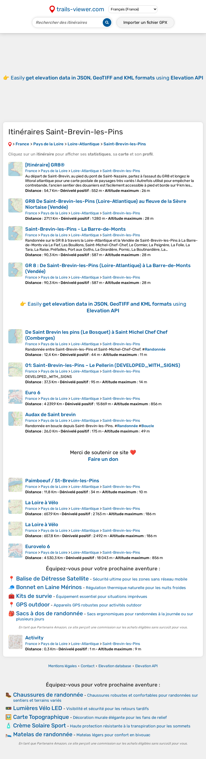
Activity (34, 638)
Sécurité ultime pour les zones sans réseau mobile (140, 579)
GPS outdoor (33, 604)
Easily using (107, 78)
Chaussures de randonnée (48, 694)
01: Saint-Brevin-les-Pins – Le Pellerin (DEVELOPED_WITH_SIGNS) (102, 365)
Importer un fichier (145, 22)
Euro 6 (32, 393)
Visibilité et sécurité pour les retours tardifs (107, 708)
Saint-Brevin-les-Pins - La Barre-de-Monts (75, 229)
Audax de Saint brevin (50, 415)
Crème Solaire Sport (39, 725)
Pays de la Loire (54, 171)
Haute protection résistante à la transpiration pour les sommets (130, 726)
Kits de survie (34, 596)
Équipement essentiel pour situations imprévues (101, 596)
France (31, 171)
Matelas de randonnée (42, 734)
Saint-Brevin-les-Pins (121, 171)
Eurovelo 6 (37, 546)
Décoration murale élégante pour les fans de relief (120, 717)
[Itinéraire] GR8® (45, 165)
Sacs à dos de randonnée (49, 613)
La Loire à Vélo (41, 503)
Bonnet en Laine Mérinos (49, 587)
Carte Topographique (41, 717)
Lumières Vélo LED (37, 708)
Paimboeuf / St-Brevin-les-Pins (62, 481)
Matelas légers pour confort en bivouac (113, 735)
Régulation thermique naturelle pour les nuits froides (136, 587)
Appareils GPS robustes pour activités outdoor (98, 605)
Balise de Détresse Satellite (52, 578)
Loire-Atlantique (85, 171)
